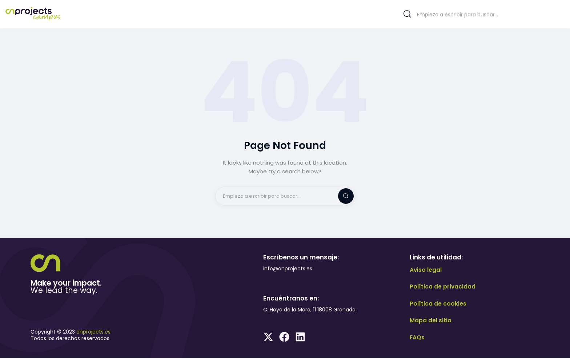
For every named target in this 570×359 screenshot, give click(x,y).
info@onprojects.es (287, 269)
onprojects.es (93, 332)
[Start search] (407, 14)
